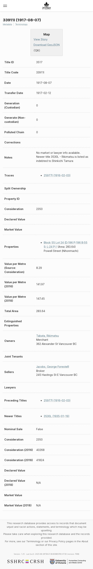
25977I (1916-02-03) (57, 175)
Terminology (21, 24)
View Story (41, 39)
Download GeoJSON (47, 44)
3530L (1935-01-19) (56, 416)
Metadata (7, 24)
